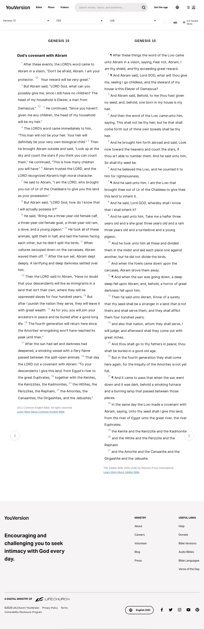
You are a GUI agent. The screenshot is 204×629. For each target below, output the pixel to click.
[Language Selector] (177, 7)
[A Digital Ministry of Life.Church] (102, 597)
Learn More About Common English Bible (41, 411)
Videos (64, 7)
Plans (51, 7)
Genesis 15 (26, 20)
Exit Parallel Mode (190, 22)
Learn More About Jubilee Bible (121, 472)
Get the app (161, 7)
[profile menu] (191, 7)
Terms (64, 607)
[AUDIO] (165, 22)
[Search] (107, 7)
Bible (39, 7)
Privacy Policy (50, 607)
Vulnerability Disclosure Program (23, 612)
